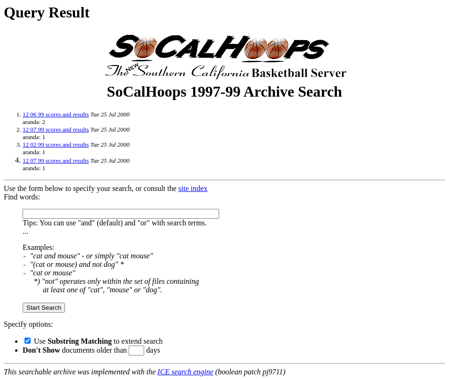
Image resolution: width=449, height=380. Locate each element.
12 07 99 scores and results (56, 129)
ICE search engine (185, 372)
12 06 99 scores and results (56, 114)
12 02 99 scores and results (56, 144)
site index (193, 188)
